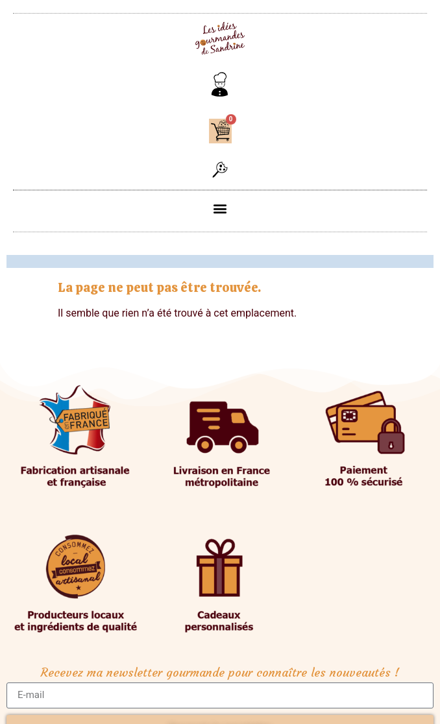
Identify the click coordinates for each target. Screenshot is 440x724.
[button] (220, 170)
